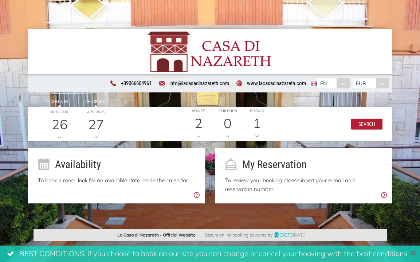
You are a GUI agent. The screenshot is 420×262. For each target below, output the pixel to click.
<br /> (210, 131)
